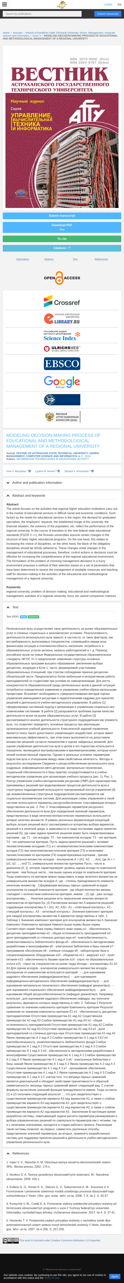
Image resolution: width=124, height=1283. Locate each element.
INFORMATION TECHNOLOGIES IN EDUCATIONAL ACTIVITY (52, 459)
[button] (4, 4)
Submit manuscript (107, 13)
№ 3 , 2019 (84, 456)
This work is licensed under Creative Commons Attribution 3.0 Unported (59, 1240)
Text (75, 259)
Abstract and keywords (25, 495)
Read (23, 617)
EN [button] (119, 4)
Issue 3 (37, 35)
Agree (114, 1276)
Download (33, 617)
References (101, 259)
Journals (17, 32)
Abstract (49, 259)
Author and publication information (34, 482)
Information (22, 259)
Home (6, 32)
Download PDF (62, 227)
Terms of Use (51, 1277)
